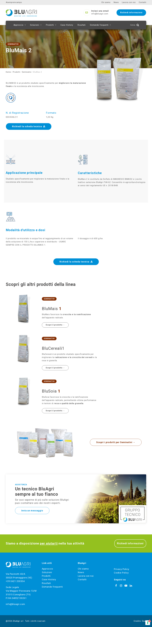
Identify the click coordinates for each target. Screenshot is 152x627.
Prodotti (16, 72)
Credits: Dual (140, 621)
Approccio (47, 568)
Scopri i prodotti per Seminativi (115, 442)
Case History (49, 579)
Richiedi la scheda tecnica (28, 126)
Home (8, 72)
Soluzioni (47, 572)
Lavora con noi (86, 576)
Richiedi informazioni (130, 543)
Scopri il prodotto (55, 325)
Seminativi (26, 72)
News (81, 572)
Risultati (46, 583)
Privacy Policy (121, 569)
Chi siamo (83, 568)
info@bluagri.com (15, 604)
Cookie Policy (121, 572)
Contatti (82, 579)
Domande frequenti (52, 586)
